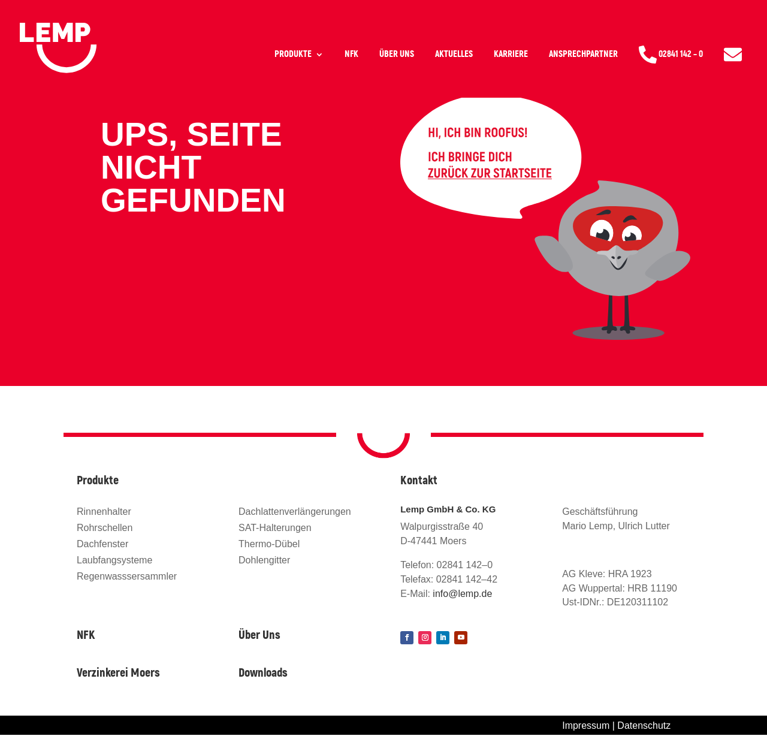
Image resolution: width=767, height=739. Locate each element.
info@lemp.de (462, 594)
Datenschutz (644, 725)
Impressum (585, 725)
